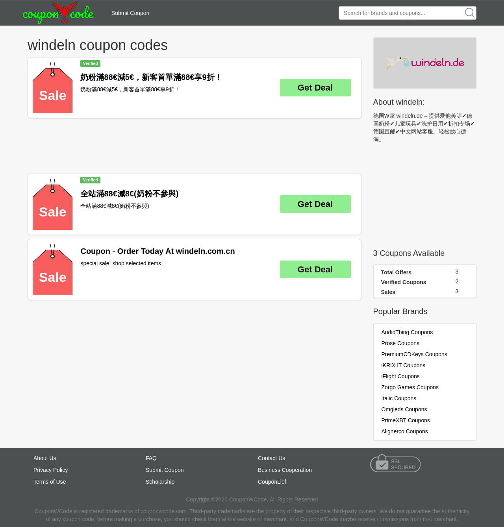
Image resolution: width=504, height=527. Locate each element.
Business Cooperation (285, 470)
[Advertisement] (194, 146)
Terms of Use (49, 482)
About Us (44, 458)
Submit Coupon (130, 13)
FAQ (151, 458)
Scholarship (160, 482)
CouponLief (272, 482)
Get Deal (315, 87)
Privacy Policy (50, 470)
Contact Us (271, 458)
